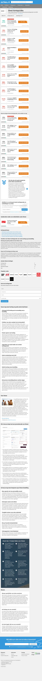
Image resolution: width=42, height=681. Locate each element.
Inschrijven (19, 221)
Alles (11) (4, 16)
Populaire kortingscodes (4, 667)
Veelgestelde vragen (14, 667)
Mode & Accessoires (12, 432)
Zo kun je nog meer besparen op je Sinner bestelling (12, 248)
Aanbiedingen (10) (21, 16)
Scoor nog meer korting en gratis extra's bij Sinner (11, 245)
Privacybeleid (23, 223)
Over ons (12, 666)
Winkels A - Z (3, 666)
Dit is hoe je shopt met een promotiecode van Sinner (12, 247)
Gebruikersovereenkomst (14, 223)
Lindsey (28, 26)
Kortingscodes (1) (12, 16)
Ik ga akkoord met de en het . (14, 223)
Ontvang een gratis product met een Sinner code (11, 244)
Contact (12, 669)
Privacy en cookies (24, 667)
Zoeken (32, 2)
